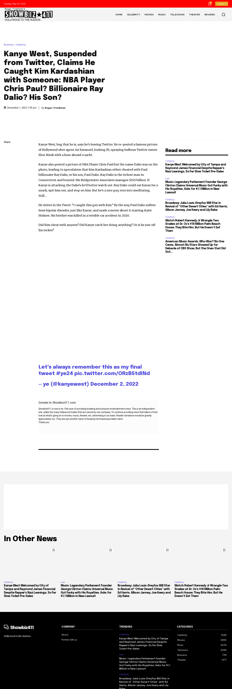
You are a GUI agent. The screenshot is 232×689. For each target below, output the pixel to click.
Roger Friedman (55, 87)
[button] (223, 14)
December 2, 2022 (114, 354)
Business (9, 24)
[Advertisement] (116, 476)
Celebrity (21, 24)
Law (167, 137)
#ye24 (64, 343)
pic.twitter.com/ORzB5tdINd (112, 343)
